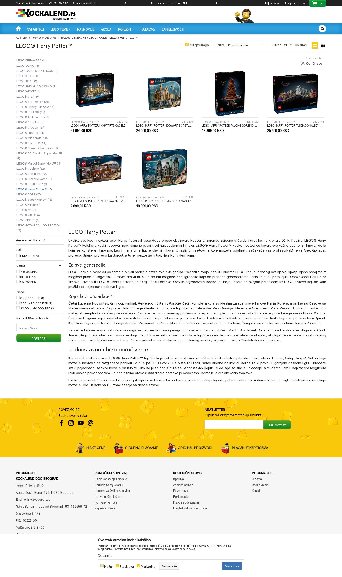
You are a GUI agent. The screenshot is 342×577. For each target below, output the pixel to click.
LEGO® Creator (30, 127)
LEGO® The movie (31, 173)
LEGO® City (28, 96)
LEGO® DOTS (28, 193)
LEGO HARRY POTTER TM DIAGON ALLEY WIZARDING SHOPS (295, 125)
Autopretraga (199, 44)
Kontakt (256, 491)
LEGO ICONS (27, 75)
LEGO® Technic (30, 168)
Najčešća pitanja (105, 508)
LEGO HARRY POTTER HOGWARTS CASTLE (98, 125)
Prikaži (277, 44)
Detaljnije (105, 555)
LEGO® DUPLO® (30, 111)
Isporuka (178, 479)
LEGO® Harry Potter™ (34, 188)
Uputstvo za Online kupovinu (112, 491)
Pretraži (39, 338)
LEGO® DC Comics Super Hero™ (39, 155)
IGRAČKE (80, 37)
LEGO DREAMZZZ (31, 59)
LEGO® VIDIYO (28, 214)
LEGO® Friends (30, 132)
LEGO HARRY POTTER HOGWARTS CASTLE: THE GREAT (164, 125)
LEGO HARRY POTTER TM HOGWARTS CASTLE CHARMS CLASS (99, 201)
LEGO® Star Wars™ (32, 101)
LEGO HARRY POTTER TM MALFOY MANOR (163, 201)
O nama (257, 479)
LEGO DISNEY (27, 219)
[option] (171, 3)
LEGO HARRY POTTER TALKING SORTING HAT (230, 125)
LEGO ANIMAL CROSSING (36, 85)
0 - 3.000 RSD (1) (32, 297)
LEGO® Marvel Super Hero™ (38, 162)
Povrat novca (181, 491)
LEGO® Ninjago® (31, 142)
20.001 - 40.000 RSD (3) (37, 307)
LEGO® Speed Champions (37, 147)
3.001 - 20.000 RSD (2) (36, 302)
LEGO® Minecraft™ (32, 137)
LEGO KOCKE (98, 37)
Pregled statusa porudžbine (170, 3)
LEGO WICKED (28, 90)
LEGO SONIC (27, 65)
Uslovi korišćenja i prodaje (111, 479)
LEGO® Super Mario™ (34, 199)
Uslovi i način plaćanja (108, 496)
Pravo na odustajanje (186, 502)
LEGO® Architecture (33, 116)
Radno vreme (260, 485)
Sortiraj (220, 44)
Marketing (148, 566)
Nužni (108, 566)
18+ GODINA (28, 281)
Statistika (127, 566)
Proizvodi (65, 37)
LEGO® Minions (29, 204)
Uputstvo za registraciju (109, 485)
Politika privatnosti (106, 502)
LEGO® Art (26, 209)
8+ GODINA (28, 276)
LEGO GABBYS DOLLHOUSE (37, 70)
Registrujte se (295, 3)
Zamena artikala (183, 485)
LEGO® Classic (29, 121)
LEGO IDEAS (26, 80)
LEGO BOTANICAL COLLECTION (38, 227)
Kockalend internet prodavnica (36, 37)
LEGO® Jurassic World (34, 178)
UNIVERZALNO (30, 255)
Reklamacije (181, 496)
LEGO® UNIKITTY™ (31, 183)
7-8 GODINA (28, 271)
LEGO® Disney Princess (35, 106)
